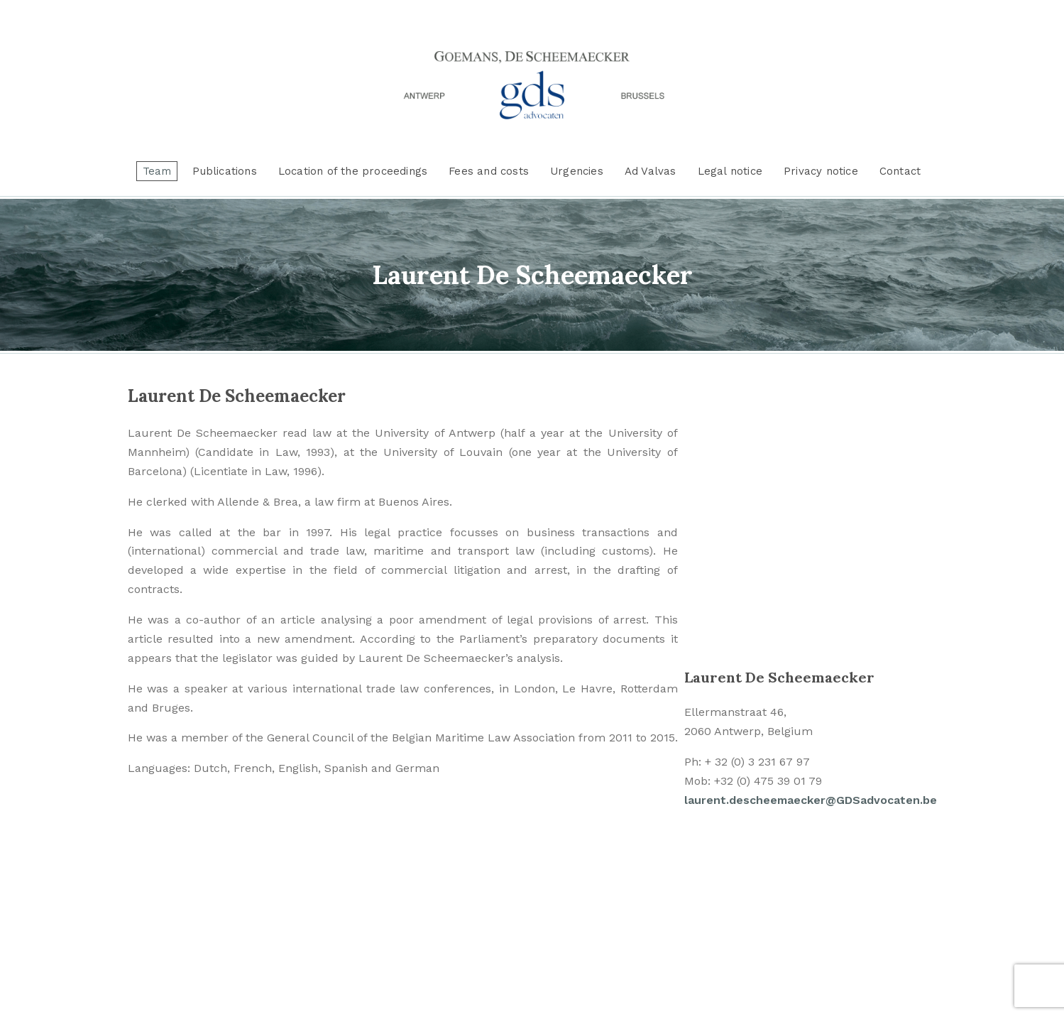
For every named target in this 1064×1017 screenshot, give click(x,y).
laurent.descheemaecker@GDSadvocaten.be (810, 800)
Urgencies (576, 171)
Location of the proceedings (352, 171)
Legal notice (730, 171)
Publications (224, 171)
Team (157, 171)
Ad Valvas (650, 171)
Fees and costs (489, 171)
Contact (900, 171)
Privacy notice (821, 171)
